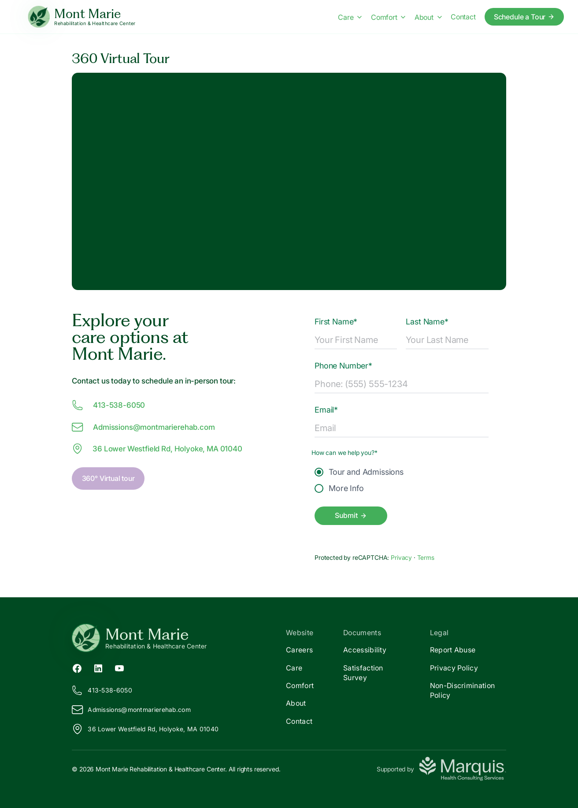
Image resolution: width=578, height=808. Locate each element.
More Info (339, 488)
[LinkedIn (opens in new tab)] (98, 667)
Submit (351, 515)
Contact (299, 721)
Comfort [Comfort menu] (388, 17)
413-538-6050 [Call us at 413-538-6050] (108, 405)
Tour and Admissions (359, 472)
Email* (326, 409)
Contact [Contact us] (463, 16)
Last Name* (427, 321)
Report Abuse (453, 649)
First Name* (336, 321)
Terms (425, 557)
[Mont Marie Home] (82, 17)
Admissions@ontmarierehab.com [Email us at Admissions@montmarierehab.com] (143, 427)
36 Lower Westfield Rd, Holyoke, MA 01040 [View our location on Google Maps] (145, 729)
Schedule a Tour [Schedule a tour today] (524, 16)
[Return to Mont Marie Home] (180, 638)
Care (294, 667)
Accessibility (364, 649)
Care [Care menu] (350, 17)
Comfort (300, 685)
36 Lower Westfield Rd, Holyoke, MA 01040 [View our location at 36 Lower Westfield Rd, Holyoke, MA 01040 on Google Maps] (157, 448)
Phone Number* (343, 365)
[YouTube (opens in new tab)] (119, 667)
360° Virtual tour (108, 478)
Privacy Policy (454, 667)
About (296, 703)
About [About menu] (428, 17)
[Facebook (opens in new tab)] (77, 667)
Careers (299, 649)
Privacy (402, 557)
